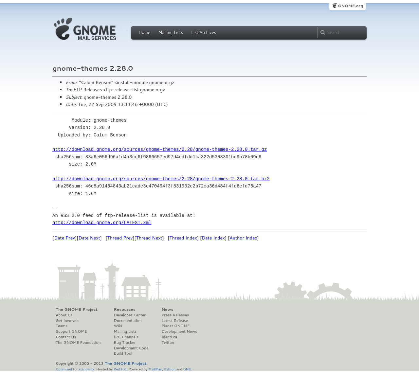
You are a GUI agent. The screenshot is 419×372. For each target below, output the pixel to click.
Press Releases (175, 315)
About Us (64, 315)
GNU (187, 368)
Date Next (89, 238)
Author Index (243, 238)
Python (169, 368)
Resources (125, 309)
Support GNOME (71, 331)
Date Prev (64, 238)
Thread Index (183, 238)
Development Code (131, 348)
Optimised (64, 368)
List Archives (203, 32)
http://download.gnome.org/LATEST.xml (101, 223)
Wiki (118, 325)
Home (144, 32)
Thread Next (149, 238)
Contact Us (66, 337)
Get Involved (67, 320)
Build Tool (123, 353)
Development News (179, 331)
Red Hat (120, 368)
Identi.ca (169, 337)
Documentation (128, 320)
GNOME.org (350, 6)
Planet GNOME (175, 325)
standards (86, 368)
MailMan (155, 368)
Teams (61, 325)
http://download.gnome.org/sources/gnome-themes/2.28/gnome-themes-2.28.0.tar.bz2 (161, 179)
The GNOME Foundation (78, 342)
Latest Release (174, 320)
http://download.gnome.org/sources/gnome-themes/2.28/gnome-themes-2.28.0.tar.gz (159, 149)
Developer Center (130, 315)
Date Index (213, 238)
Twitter (167, 342)
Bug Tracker (125, 342)
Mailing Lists (170, 32)
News (167, 309)
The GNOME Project (77, 309)
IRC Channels (126, 337)
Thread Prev (120, 238)
